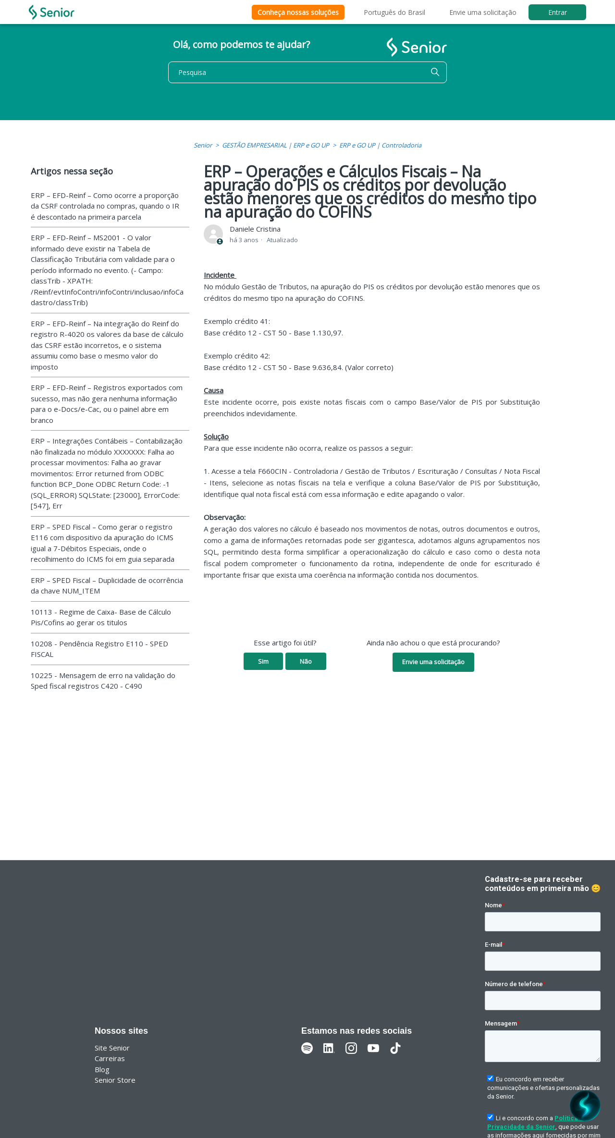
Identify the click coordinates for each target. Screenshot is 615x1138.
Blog (102, 1069)
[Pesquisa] (307, 72)
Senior (203, 145)
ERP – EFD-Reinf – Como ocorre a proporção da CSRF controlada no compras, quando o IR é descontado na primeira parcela (105, 206)
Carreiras (110, 1058)
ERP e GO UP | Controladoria (380, 145)
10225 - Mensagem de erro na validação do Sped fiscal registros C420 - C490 (103, 680)
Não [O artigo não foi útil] (306, 661)
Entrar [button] (557, 12)
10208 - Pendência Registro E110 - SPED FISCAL (99, 649)
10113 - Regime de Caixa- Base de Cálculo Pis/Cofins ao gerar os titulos (101, 617)
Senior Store (115, 1080)
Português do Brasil (394, 12)
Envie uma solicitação (483, 12)
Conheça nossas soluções (298, 12)
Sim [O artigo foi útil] (263, 661)
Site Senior (112, 1047)
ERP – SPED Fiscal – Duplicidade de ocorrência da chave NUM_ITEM (107, 585)
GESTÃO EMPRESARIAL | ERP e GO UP (275, 145)
